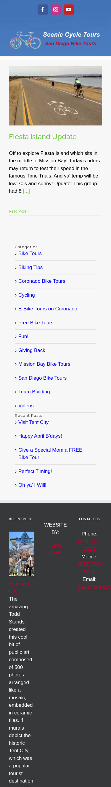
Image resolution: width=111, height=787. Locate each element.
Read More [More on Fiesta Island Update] (17, 211)
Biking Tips (30, 267)
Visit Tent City (33, 422)
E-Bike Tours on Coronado (47, 309)
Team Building (34, 392)
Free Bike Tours (36, 323)
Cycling (26, 295)
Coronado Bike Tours (41, 281)
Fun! (23, 336)
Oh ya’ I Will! (32, 485)
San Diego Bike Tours (42, 378)
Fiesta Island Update (43, 136)
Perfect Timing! (35, 471)
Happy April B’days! (40, 436)
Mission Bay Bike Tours (44, 364)
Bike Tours (30, 253)
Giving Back (31, 350)
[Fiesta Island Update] (55, 95)
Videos (26, 406)
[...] (26, 191)
